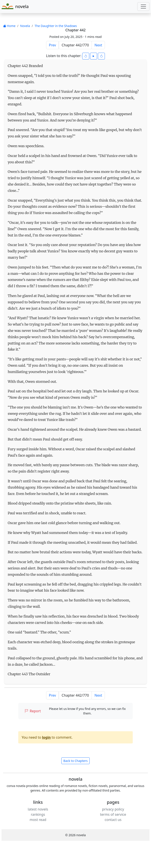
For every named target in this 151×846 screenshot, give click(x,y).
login (46, 737)
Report (33, 711)
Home (9, 26)
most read (38, 819)
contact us (113, 819)
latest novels (38, 809)
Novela (25, 26)
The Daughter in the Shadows (56, 26)
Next (98, 45)
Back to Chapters (75, 761)
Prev (52, 45)
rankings (38, 814)
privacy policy (113, 809)
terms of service (113, 814)
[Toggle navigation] (143, 6)
